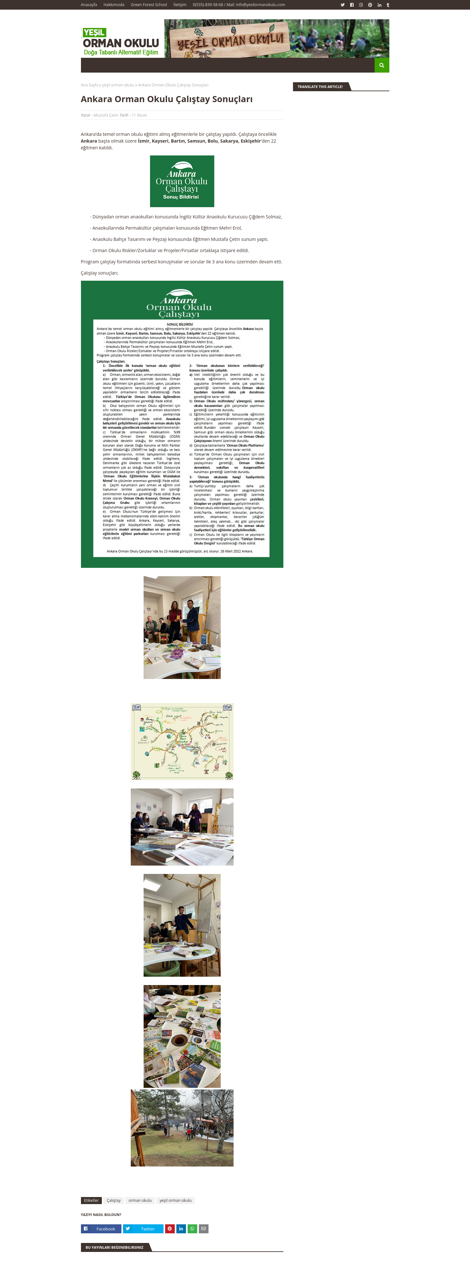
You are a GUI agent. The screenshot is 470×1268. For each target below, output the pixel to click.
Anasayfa (89, 4)
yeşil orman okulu (118, 85)
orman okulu (140, 1200)
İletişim (179, 4)
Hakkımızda (113, 4)
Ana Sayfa (90, 85)
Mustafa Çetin (106, 115)
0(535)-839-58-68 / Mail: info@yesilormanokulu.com (239, 4)
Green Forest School (149, 4)
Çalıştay (113, 1200)
